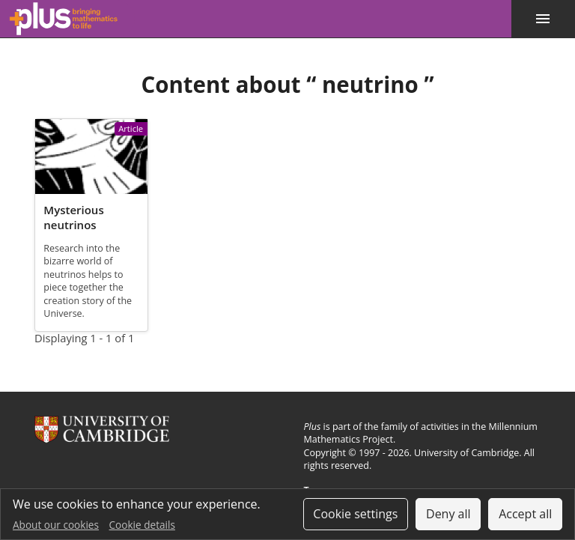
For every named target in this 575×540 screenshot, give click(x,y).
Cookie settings (355, 514)
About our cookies (56, 525)
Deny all (448, 514)
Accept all (525, 514)
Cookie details (142, 525)
